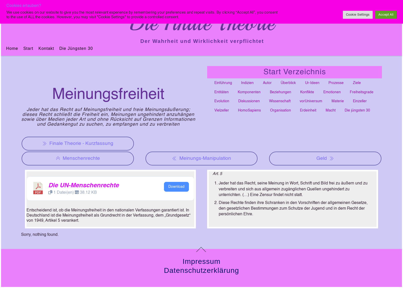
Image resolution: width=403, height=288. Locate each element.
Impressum (201, 261)
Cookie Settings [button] (358, 14)
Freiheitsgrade (361, 92)
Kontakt (46, 48)
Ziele (357, 83)
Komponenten (249, 92)
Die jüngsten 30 (76, 48)
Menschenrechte (78, 158)
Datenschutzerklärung (201, 270)
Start (28, 48)
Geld (325, 158)
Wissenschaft (280, 101)
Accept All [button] (385, 14)
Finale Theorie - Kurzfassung (77, 143)
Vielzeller (221, 110)
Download (176, 187)
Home (12, 48)
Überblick (288, 83)
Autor (267, 83)
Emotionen (332, 92)
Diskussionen (249, 101)
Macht (331, 110)
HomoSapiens (249, 110)
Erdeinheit (308, 110)
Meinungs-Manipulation (201, 158)
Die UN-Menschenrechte (83, 186)
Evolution (221, 101)
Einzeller (360, 101)
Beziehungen (280, 92)
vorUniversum (311, 101)
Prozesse (336, 83)
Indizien (247, 83)
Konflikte (307, 92)
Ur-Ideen (312, 83)
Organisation (280, 110)
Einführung (223, 83)
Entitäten (221, 92)
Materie (338, 101)
